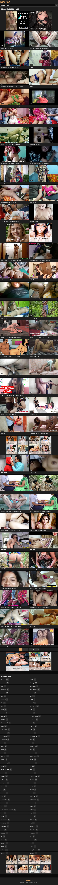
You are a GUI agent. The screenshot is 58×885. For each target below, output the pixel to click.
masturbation (35, 689)
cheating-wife (5, 723)
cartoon (4, 713)
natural (33, 703)
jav (3, 836)
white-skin (34, 833)
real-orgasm (34, 756)
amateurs (5, 683)
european (5, 756)
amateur (5, 679)
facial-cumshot (6, 769)
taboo (33, 783)
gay (3, 790)
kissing (4, 840)
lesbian (4, 850)
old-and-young (35, 716)
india (3, 813)
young (33, 846)
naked (32, 699)
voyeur (33, 816)
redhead (33, 763)
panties (33, 733)
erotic (3, 749)
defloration (5, 736)
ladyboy (4, 843)
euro (3, 753)
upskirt (33, 806)
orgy (32, 729)
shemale (33, 779)
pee (32, 743)
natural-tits (34, 706)
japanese (4, 833)
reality (33, 759)
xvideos (33, 840)
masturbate (34, 686)
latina (4, 846)
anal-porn (5, 689)
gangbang (5, 783)
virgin (33, 813)
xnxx (32, 836)
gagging (4, 779)
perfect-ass (34, 746)
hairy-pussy (5, 800)
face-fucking (5, 763)
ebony (4, 746)
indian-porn (5, 820)
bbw (3, 706)
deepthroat (5, 733)
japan (3, 830)
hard (4, 806)
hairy (3, 796)
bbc (3, 703)
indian (4, 816)
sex (32, 766)
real (32, 749)
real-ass (33, 753)
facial (3, 766)
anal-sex (4, 693)
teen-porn (34, 796)
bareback (4, 699)
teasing (33, 790)
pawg (32, 739)
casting (4, 716)
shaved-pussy (35, 776)
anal (3, 686)
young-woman (35, 850)
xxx (32, 843)
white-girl (34, 830)
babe (3, 696)
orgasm (33, 726)
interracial (5, 826)
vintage (33, 810)
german (4, 793)
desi (3, 743)
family (4, 773)
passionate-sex (35, 736)
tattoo (33, 786)
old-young (34, 719)
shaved (33, 773)
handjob (4, 803)
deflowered (5, 739)
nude (32, 713)
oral (32, 723)
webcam (33, 820)
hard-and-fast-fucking (8, 810)
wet (32, 823)
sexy (32, 769)
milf (32, 696)
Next (37, 649)
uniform (33, 803)
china (4, 726)
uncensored (34, 800)
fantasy (4, 776)
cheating (4, 719)
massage (33, 683)
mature (33, 693)
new (32, 709)
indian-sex (5, 823)
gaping (4, 786)
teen (32, 793)
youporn (33, 853)
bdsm (4, 709)
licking (33, 679)
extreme (4, 759)
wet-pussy (34, 826)
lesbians (4, 853)
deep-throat (5, 729)
